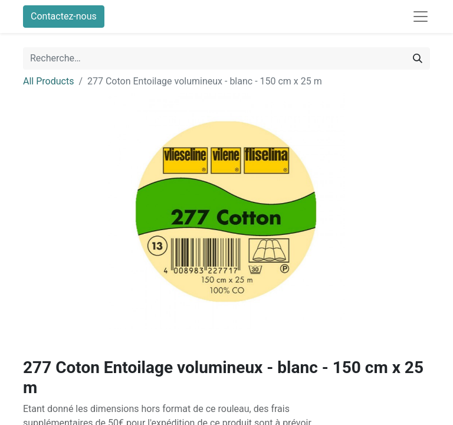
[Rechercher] (417, 58)
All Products (48, 81)
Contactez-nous (64, 16)
